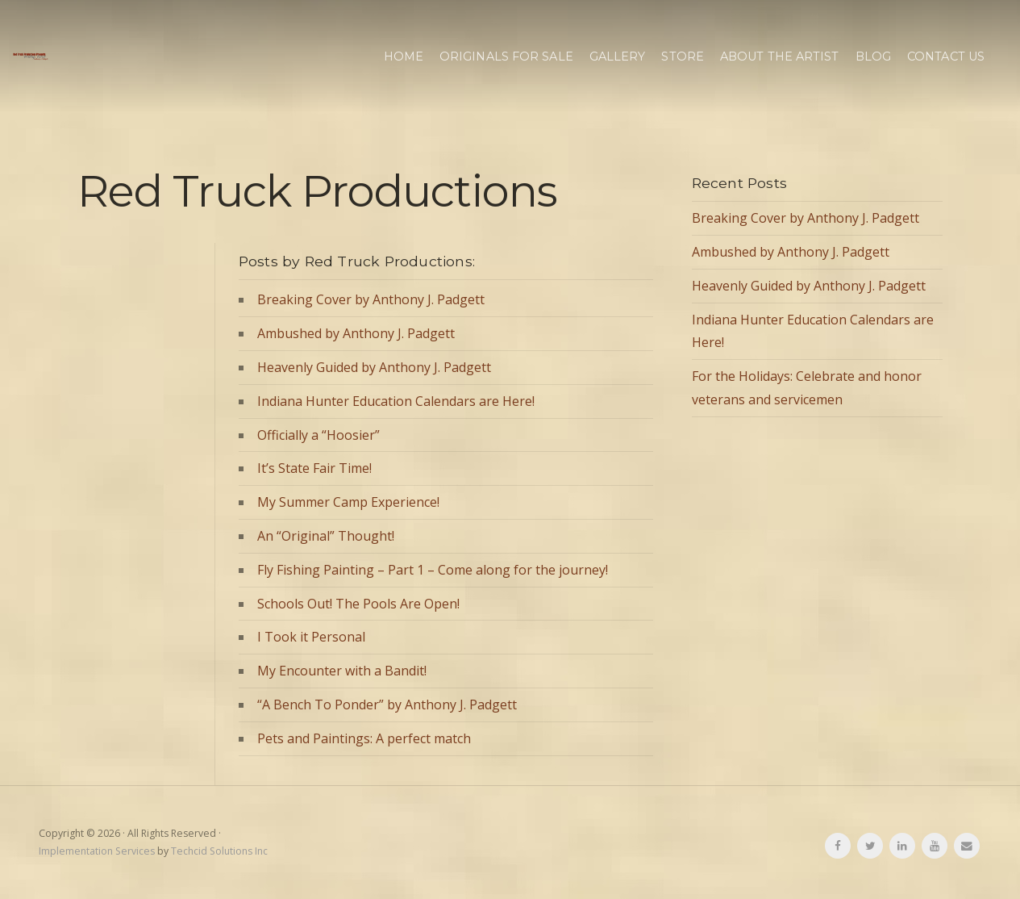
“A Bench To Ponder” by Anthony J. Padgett (387, 704)
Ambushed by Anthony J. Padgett (356, 333)
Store (682, 56)
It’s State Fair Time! (314, 468)
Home (403, 56)
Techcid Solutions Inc (219, 851)
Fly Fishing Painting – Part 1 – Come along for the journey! (432, 570)
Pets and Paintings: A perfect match (364, 738)
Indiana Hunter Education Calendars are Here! (396, 401)
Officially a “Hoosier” (318, 435)
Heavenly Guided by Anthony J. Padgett (374, 367)
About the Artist (779, 56)
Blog (873, 56)
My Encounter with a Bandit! (342, 670)
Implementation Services (97, 851)
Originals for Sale (506, 56)
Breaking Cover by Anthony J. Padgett (371, 299)
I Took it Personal (311, 637)
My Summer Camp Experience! (348, 502)
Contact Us (946, 56)
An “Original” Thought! (325, 536)
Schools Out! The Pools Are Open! (358, 604)
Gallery (617, 56)
